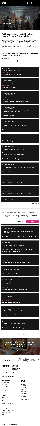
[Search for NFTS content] (27, 3)
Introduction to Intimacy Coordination (20, 284)
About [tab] (33, 206)
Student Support (6, 412)
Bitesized (17, 55)
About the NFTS (6, 382)
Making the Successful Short (20, 311)
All (3, 53)
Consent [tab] (7, 206)
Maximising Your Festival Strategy (20, 324)
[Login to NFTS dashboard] (31, 3)
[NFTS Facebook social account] (6, 373)
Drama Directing (20, 138)
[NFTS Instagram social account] (2, 373)
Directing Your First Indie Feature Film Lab (20, 97)
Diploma (16, 53)
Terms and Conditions (7, 416)
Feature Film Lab (20, 168)
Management (5, 386)
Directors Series (20, 125)
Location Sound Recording (20, 298)
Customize (20, 221)
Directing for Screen (20, 84)
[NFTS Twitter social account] (10, 373)
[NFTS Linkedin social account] (17, 373)
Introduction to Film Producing (20, 271)
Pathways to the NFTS (7, 403)
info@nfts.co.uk (25, 391)
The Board (4, 384)
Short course (7, 55)
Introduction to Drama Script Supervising (20, 260)
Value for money (6, 391)
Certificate (24, 53)
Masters (8, 53)
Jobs (3, 388)
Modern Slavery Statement (8, 410)
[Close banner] (38, 203)
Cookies (4, 417)
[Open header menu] (36, 3)
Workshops (34, 53)
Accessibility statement (7, 408)
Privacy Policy (5, 397)
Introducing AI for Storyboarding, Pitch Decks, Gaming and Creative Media (20, 247)
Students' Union (5, 414)
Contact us (4, 395)
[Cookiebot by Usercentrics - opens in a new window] (32, 203)
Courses (6, 19)
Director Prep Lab (20, 111)
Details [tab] (20, 206)
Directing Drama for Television (20, 72)
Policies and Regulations (8, 405)
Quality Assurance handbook (9, 406)
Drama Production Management (20, 153)
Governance (4, 393)
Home (2, 20)
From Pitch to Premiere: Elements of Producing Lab (20, 232)
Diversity (4, 390)
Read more (20, 350)
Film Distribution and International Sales (20, 180)
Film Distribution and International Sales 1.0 (20, 191)
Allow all (32, 221)
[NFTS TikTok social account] (13, 373)
